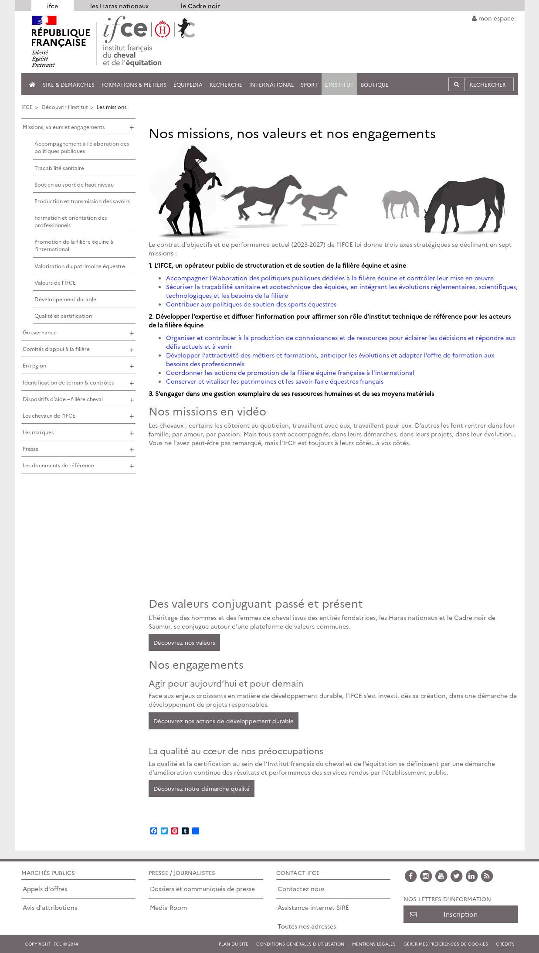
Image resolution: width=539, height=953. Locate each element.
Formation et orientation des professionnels (70, 221)
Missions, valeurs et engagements (64, 126)
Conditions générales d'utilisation (300, 944)
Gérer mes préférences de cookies (445, 944)
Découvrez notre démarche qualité (201, 788)
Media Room (168, 907)
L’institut (339, 84)
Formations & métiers (134, 84)
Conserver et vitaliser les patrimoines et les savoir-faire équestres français (274, 381)
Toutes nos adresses (307, 926)
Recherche (226, 84)
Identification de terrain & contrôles (68, 382)
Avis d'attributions (50, 907)
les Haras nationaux (119, 5)
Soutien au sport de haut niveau (74, 184)
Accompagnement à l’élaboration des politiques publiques (81, 147)
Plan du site (233, 944)
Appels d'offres (45, 888)
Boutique (375, 84)
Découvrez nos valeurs (184, 642)
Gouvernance (40, 332)
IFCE (27, 106)
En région (34, 365)
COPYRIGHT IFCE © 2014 (51, 944)
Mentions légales (374, 944)
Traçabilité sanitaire (59, 167)
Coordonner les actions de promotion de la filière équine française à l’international (290, 372)
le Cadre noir (200, 5)
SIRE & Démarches (69, 84)
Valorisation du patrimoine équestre (79, 265)
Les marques (38, 432)
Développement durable (65, 299)
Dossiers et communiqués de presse (202, 888)
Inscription (444, 914)
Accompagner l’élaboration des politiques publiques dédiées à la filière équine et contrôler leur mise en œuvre (330, 277)
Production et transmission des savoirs (82, 200)
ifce (52, 5)
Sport (309, 84)
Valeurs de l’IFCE (55, 282)
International (271, 84)
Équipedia (188, 84)
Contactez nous (301, 888)
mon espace (493, 18)
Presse (30, 448)
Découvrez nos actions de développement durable (223, 721)
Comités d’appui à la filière (56, 348)
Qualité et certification (63, 315)
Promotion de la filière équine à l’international (73, 245)
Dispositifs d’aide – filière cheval (63, 398)
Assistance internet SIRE (313, 907)
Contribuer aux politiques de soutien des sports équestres (251, 304)
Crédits (505, 944)
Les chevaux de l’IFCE (49, 415)
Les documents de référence (58, 465)
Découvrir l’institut (64, 106)
